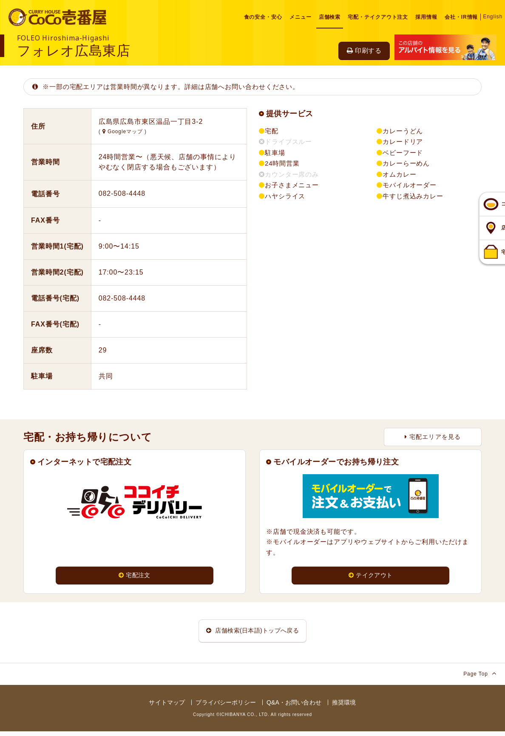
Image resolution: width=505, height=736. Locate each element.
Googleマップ (123, 132)
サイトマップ (167, 706)
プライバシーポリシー (225, 706)
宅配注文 (134, 575)
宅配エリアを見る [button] (432, 436)
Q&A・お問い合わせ (294, 706)
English (492, 17)
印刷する (364, 50)
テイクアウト (370, 575)
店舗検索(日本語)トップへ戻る (252, 632)
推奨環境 (344, 706)
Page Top (479, 677)
